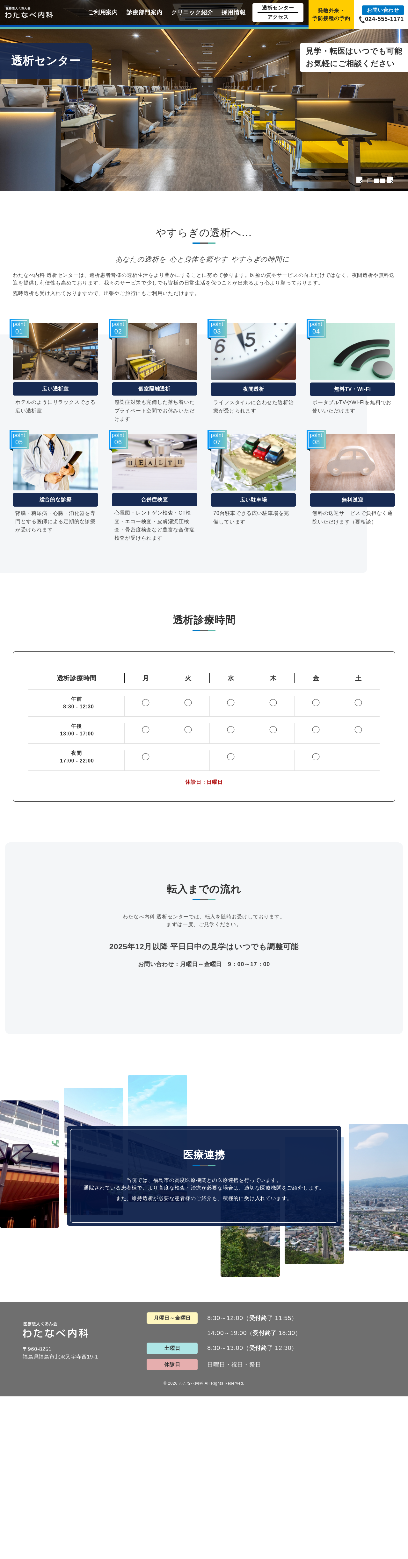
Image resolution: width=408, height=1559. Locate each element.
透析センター (278, 8)
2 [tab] (376, 181)
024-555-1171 (384, 19)
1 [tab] (370, 181)
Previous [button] (356, 181)
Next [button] (395, 181)
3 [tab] (382, 181)
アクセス (278, 17)
